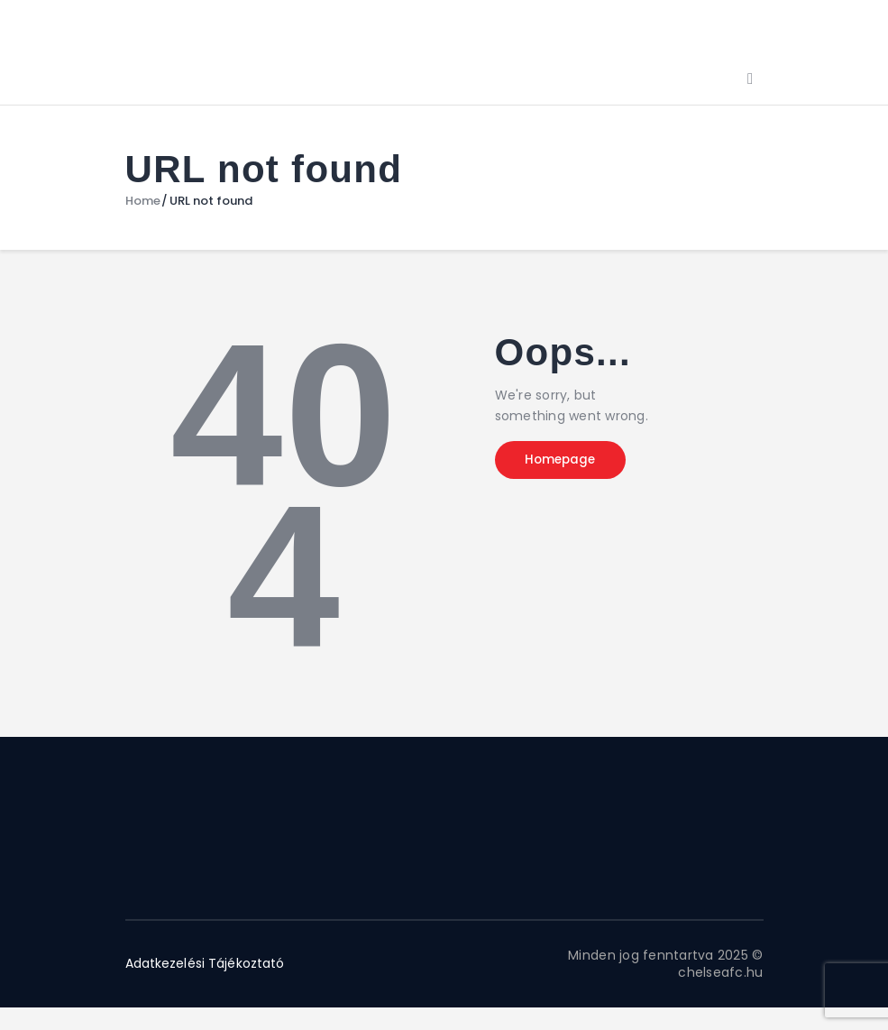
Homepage (570, 462)
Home (142, 201)
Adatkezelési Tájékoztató (206, 963)
